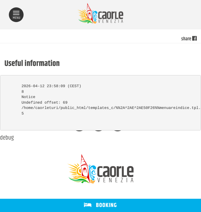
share (189, 39)
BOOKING (100, 205)
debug (7, 138)
